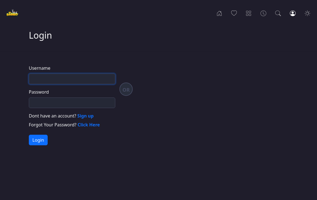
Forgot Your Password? (64, 125)
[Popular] (234, 12)
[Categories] (249, 12)
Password (39, 92)
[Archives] (263, 12)
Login (38, 140)
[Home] (219, 12)
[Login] (293, 12)
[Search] (278, 12)
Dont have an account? (61, 116)
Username (39, 68)
